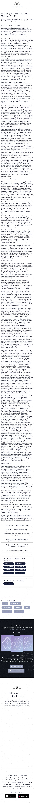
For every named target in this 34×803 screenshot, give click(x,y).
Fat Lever (8, 570)
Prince (26, 607)
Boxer (5, 603)
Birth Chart (5, 782)
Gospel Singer (7, 607)
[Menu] (31, 3)
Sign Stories (7, 784)
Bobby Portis (8, 564)
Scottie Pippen (9, 567)
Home (3, 19)
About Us (29, 786)
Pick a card (17, 632)
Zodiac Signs (20, 782)
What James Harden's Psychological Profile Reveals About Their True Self (17, 545)
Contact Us (16, 789)
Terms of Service (25, 784)
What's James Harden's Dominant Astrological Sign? (17, 534)
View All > (20, 573)
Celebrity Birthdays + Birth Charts (15, 19)
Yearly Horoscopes (23, 780)
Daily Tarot (13, 782)
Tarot (21, 7)
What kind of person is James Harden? (17, 529)
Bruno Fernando (20, 570)
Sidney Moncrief (20, 567)
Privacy (11, 786)
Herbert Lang (8, 573)
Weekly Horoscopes (23, 778)
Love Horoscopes (22, 775)
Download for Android (16, 671)
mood (16, 629)
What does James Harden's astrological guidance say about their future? (17, 540)
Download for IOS (16, 667)
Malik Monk (20, 564)
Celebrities (29, 782)
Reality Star (7, 611)
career (23, 629)
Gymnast (18, 607)
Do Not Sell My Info (19, 786)
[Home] (17, 3)
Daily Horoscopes (12, 775)
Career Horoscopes (11, 778)
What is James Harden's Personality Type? (17, 525)
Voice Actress (18, 611)
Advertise (5, 786)
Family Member (15, 603)
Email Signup (16, 784)
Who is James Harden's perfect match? (17, 550)
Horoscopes (14, 7)
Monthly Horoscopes (11, 780)
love (12, 629)
